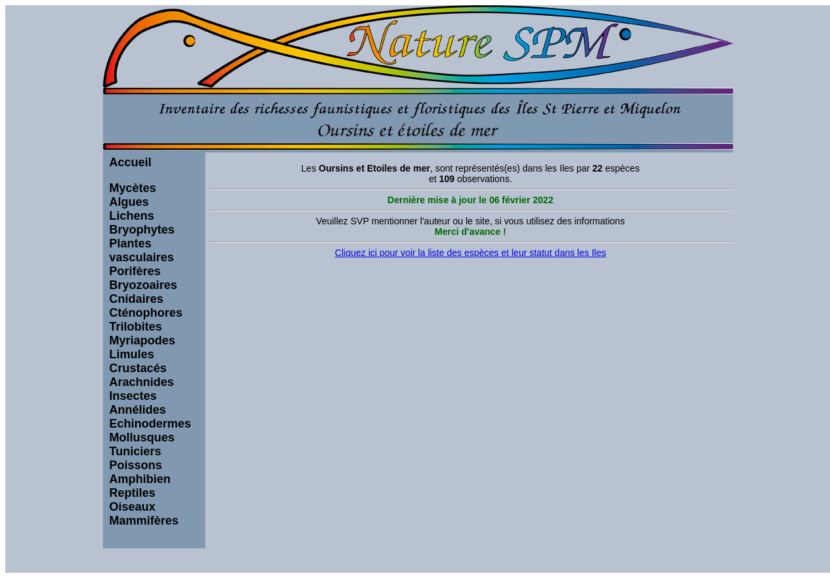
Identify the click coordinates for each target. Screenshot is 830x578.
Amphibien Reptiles (140, 485)
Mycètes (133, 188)
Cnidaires (137, 298)
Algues (129, 202)
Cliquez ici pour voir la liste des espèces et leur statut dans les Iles (470, 252)
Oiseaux (133, 506)
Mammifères (144, 520)
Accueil (131, 162)
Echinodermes (150, 423)
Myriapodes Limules (143, 347)
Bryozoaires (143, 285)
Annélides (138, 409)
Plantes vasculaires (142, 250)
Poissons (136, 465)
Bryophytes (142, 229)
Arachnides (142, 382)
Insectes (133, 395)
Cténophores (146, 312)
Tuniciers (136, 451)
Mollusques (142, 437)
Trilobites (136, 326)
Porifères (135, 271)
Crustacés (138, 368)
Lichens (132, 215)
